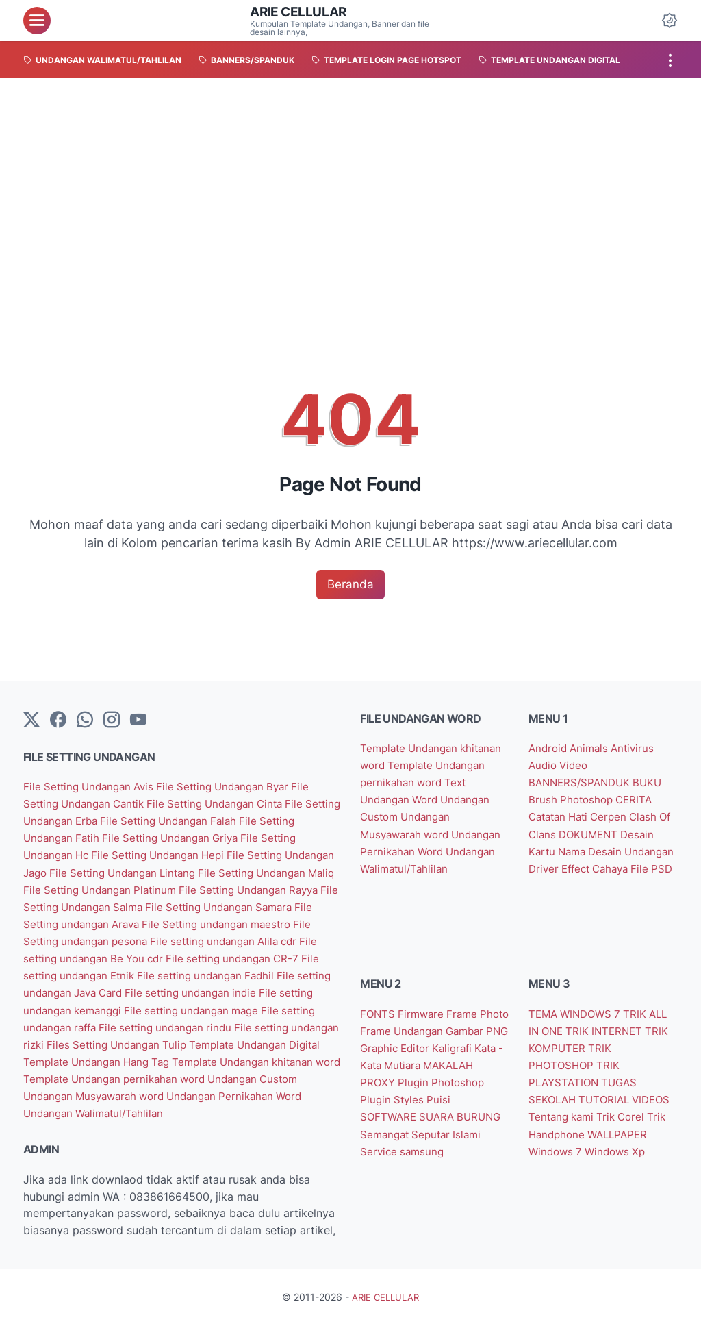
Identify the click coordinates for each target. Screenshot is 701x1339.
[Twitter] (31, 721)
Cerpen (618, 817)
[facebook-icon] (58, 721)
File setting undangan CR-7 (95, 974)
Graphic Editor (469, 1055)
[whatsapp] (85, 721)
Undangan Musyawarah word (100, 1110)
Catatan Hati (563, 817)
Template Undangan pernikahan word (122, 1093)
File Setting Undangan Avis (94, 787)
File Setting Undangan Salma (231, 906)
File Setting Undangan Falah (221, 821)
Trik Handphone (601, 1140)
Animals (595, 749)
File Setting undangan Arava (236, 923)
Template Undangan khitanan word (223, 1076)
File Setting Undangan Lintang (229, 872)
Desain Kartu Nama (580, 851)
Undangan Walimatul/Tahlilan (98, 1127)
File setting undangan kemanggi (228, 1008)
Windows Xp (560, 1174)
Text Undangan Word (415, 800)
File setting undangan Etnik (239, 974)
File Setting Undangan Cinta (231, 804)
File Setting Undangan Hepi (210, 855)
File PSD (592, 885)
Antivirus (639, 749)
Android (550, 749)
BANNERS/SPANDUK (583, 783)
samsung (458, 1157)
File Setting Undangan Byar (238, 787)
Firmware (425, 1021)
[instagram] (111, 721)
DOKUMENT (607, 834)
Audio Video (560, 766)
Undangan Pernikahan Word (250, 1110)
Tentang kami (609, 1122)
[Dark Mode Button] (669, 20)
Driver (602, 868)
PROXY (437, 1089)
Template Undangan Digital (220, 1059)
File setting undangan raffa (220, 1025)
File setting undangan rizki (215, 1042)
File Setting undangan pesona (242, 940)
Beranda (351, 584)
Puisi (373, 1122)
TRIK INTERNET (611, 1037)
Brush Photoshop (574, 800)
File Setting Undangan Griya (223, 838)
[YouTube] (138, 721)
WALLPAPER (562, 1157)
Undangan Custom (269, 1093)
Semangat (438, 1140)
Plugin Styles (453, 1106)
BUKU (654, 783)
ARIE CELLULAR (301, 11)
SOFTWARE (418, 1122)
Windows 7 (624, 1157)
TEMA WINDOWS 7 (579, 1021)
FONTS (380, 1021)
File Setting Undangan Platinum (234, 889)
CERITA (639, 800)
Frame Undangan (438, 1037)
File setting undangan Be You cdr (247, 957)
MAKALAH (389, 1089)
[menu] (37, 20)
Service (414, 1157)
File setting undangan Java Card (236, 991)
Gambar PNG (395, 1055)
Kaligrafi (383, 1072)
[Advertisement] (350, 181)
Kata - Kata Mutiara (456, 1072)
